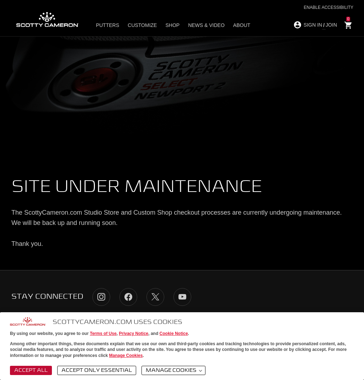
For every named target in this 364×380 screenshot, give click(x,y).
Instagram (101, 297)
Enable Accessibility (328, 7)
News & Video (206, 25)
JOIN (331, 25)
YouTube (182, 297)
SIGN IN (313, 25)
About (241, 25)
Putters (107, 25)
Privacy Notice (134, 333)
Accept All (31, 370)
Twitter (155, 297)
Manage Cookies (126, 355)
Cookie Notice (174, 333)
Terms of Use (103, 333)
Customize (142, 25)
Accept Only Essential (96, 370)
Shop (172, 25)
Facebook (128, 297)
